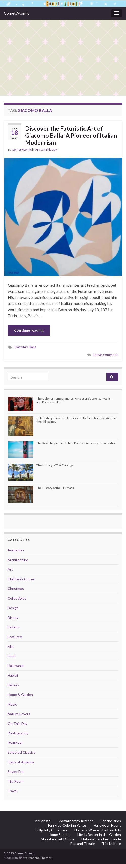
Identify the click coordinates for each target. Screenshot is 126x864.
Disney (13, 617)
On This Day (49, 149)
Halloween (16, 665)
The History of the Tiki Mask (55, 488)
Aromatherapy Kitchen (75, 821)
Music (12, 704)
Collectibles (17, 598)
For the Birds (111, 821)
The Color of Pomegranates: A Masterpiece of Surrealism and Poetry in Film (74, 400)
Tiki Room (15, 781)
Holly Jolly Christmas (51, 830)
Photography (18, 733)
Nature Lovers (19, 714)
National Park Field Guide (101, 839)
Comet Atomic (16, 13)
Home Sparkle (59, 834)
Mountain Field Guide (57, 839)
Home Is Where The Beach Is (97, 830)
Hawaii (13, 675)
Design (13, 608)
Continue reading (29, 330)
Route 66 (15, 743)
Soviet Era (16, 771)
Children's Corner (21, 579)
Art (37, 149)
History (13, 685)
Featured (15, 637)
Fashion (14, 627)
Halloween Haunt (107, 825)
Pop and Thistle (82, 843)
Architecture (18, 559)
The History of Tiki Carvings (54, 465)
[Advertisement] (63, 57)
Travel (12, 791)
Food (11, 656)
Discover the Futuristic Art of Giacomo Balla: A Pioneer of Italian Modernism (71, 135)
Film (11, 646)
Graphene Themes (39, 858)
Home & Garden (20, 694)
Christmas (16, 588)
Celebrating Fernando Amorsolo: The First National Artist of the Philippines (76, 419)
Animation (16, 550)
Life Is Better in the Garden (99, 834)
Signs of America (21, 762)
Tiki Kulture (111, 843)
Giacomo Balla (25, 347)
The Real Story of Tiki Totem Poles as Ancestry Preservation (76, 443)
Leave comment (105, 355)
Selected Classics (21, 752)
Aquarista (42, 821)
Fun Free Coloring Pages (67, 825)
